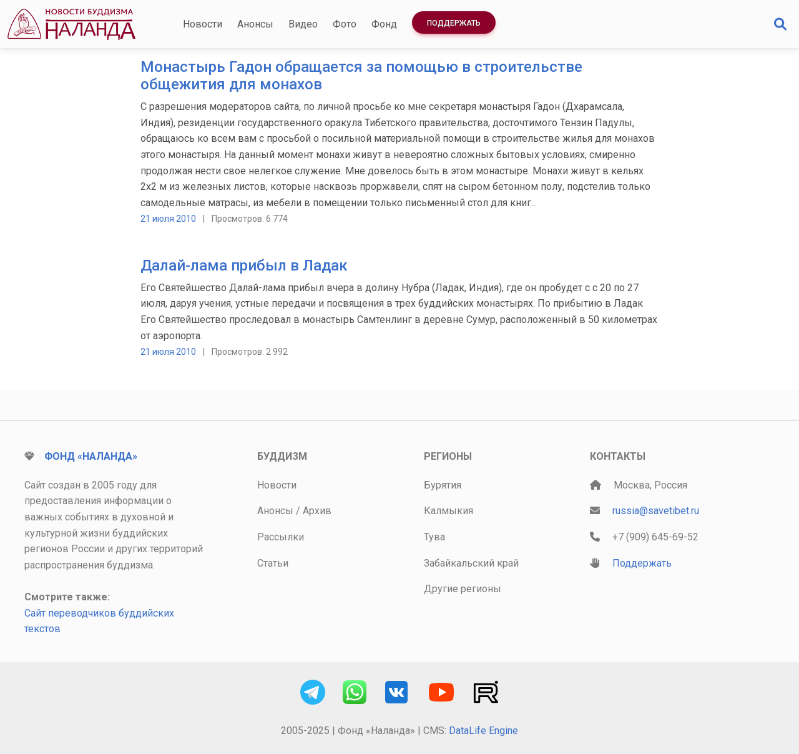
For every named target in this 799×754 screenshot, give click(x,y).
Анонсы (255, 24)
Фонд (384, 24)
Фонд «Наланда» (90, 456)
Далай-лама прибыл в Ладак (244, 265)
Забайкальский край (471, 563)
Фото (344, 24)
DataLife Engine (483, 731)
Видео (303, 24)
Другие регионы (462, 589)
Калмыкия (448, 511)
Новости (202, 24)
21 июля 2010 (168, 219)
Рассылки (280, 537)
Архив (317, 511)
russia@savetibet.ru (655, 511)
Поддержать (454, 23)
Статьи (272, 563)
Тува (434, 537)
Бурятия (442, 485)
